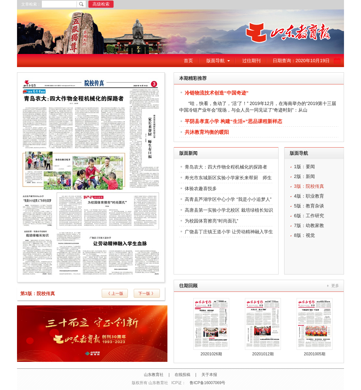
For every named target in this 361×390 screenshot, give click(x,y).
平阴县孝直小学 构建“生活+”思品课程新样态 (233, 121)
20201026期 (211, 354)
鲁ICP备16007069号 (207, 383)
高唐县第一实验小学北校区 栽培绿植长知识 (229, 210)
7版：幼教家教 (309, 225)
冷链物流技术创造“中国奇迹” (217, 93)
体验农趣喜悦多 (201, 188)
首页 (188, 60)
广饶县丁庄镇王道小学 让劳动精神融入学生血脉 (229, 233)
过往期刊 (251, 60)
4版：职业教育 (309, 196)
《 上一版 (114, 293)
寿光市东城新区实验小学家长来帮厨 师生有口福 (228, 179)
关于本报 (209, 374)
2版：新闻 (304, 176)
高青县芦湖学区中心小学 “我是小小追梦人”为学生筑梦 (228, 201)
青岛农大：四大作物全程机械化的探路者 (226, 166)
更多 (335, 285)
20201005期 (314, 354)
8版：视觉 (304, 235)
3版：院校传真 (309, 186)
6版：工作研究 (309, 215)
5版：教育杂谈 (309, 205)
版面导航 (215, 60)
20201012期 (262, 354)
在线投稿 (182, 374)
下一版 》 (146, 293)
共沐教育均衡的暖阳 (207, 132)
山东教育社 (153, 374)
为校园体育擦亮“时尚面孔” (211, 220)
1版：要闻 (304, 166)
